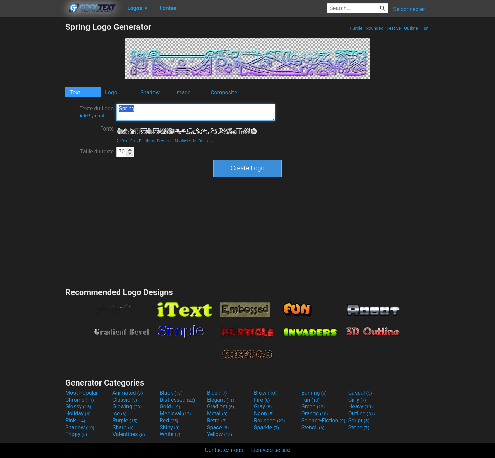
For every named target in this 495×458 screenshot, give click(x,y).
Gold (170, 406)
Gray (263, 406)
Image (183, 92)
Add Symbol (91, 115)
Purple (356, 28)
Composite (224, 92)
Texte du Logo (96, 111)
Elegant (221, 399)
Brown (265, 393)
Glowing (127, 406)
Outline (411, 28)
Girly (357, 399)
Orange (314, 413)
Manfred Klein (185, 141)
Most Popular (81, 393)
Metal (217, 413)
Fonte (107, 128)
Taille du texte (97, 151)
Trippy (76, 434)
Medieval (175, 413)
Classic (124, 399)
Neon (264, 413)
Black (171, 393)
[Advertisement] (32, 124)
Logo (111, 92)
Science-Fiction (323, 420)
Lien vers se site (270, 450)
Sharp (123, 427)
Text (75, 92)
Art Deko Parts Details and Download (144, 141)
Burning (314, 393)
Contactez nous (224, 450)
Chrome (79, 399)
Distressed (177, 399)
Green (313, 406)
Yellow (219, 434)
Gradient (220, 406)
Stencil (312, 427)
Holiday (78, 413)
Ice (119, 413)
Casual (360, 393)
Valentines (128, 434)
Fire (262, 399)
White (170, 434)
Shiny (170, 427)
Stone (358, 427)
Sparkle (266, 427)
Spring (195, 112)
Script (359, 420)
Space (218, 427)
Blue (217, 393)
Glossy (78, 406)
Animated (127, 393)
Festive (394, 28)
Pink (75, 420)
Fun (425, 28)
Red (169, 420)
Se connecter (409, 9)
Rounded (375, 28)
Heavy (360, 406)
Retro (217, 420)
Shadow (150, 92)
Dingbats (205, 141)
